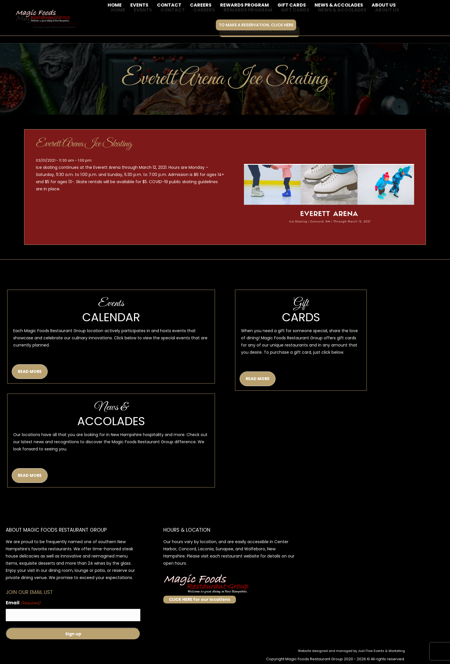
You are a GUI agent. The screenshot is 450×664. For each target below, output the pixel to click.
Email (23, 603)
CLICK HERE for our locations (199, 599)
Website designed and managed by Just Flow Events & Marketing (351, 650)
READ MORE (30, 371)
